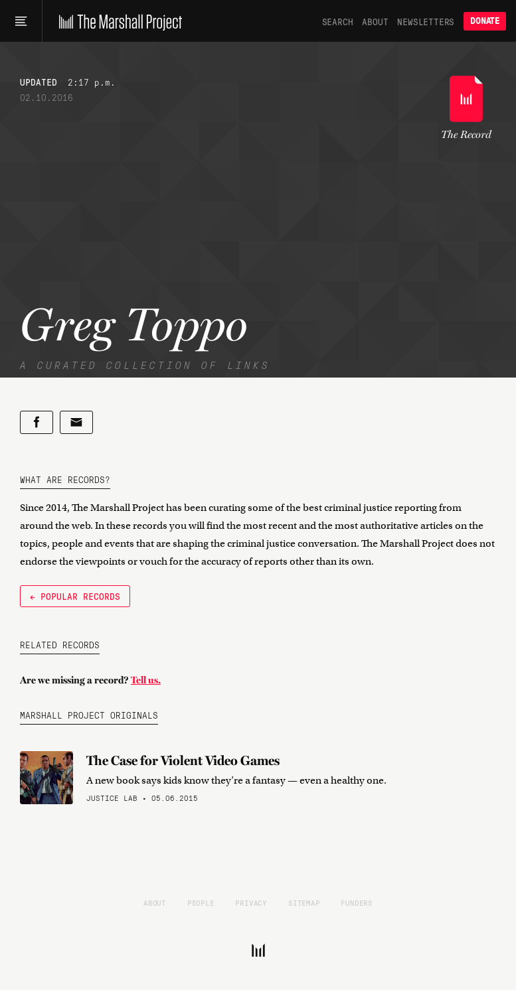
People (201, 902)
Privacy (251, 902)
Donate (484, 21)
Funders (357, 902)
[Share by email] (76, 422)
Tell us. (146, 680)
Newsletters (425, 21)
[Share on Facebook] (36, 422)
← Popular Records (75, 596)
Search (337, 21)
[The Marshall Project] (117, 21)
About (375, 21)
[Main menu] (21, 21)
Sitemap (304, 902)
